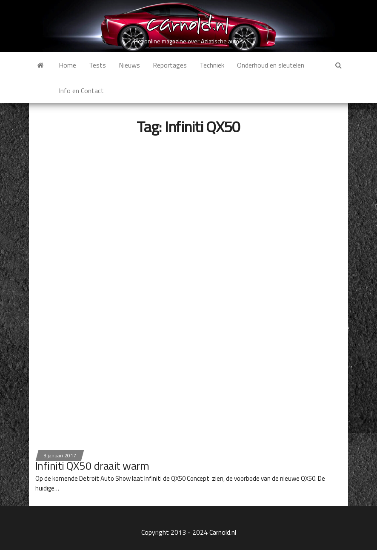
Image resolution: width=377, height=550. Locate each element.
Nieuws (129, 65)
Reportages (170, 65)
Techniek (212, 65)
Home (67, 65)
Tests (97, 65)
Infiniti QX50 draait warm (92, 465)
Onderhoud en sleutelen (270, 65)
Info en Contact (81, 90)
